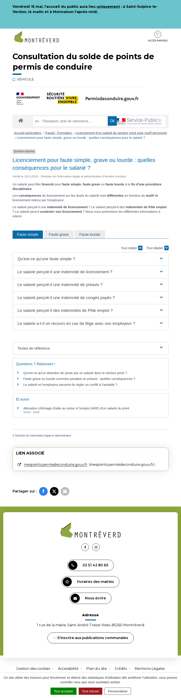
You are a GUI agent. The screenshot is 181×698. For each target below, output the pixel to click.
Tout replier (131, 248)
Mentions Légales (150, 669)
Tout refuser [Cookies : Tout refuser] (90, 691)
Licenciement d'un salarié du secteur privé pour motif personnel (121, 133)
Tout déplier (158, 248)
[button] (90, 259)
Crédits (121, 669)
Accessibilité (68, 669)
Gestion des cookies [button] (33, 669)
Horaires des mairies (88, 581)
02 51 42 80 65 (88, 565)
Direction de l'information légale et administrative (43, 435)
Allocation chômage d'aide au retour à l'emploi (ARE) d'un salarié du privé (76, 408)
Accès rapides (158, 36)
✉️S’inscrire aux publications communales (90, 638)
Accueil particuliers (28, 133)
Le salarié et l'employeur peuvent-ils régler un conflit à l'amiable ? (70, 384)
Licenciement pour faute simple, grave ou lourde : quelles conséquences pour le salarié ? (81, 137)
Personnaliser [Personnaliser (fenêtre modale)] (118, 691)
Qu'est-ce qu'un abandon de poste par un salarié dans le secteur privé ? (75, 373)
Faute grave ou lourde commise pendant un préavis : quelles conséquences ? (79, 379)
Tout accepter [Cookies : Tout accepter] (63, 691)
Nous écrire (88, 598)
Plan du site (96, 669)
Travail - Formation (59, 133)
